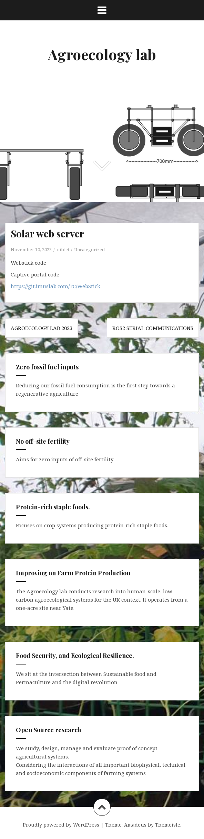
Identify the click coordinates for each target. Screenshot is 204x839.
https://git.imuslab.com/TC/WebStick (55, 286)
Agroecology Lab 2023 (41, 327)
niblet (63, 249)
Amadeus (135, 824)
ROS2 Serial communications (152, 327)
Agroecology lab (102, 54)
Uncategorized (89, 249)
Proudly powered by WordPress (61, 824)
